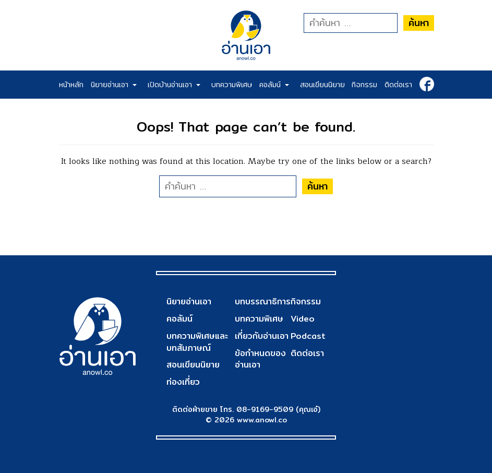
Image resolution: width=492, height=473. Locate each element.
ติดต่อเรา (398, 84)
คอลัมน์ (274, 84)
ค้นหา (419, 22)
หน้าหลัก (71, 84)
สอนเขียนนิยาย (322, 84)
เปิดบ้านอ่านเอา (174, 84)
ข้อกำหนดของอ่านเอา (260, 359)
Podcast (308, 335)
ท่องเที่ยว (183, 381)
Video (303, 318)
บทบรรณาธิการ (263, 301)
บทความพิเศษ (231, 84)
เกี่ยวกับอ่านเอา (262, 335)
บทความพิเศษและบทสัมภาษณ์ (197, 341)
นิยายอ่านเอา (114, 84)
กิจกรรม (364, 84)
